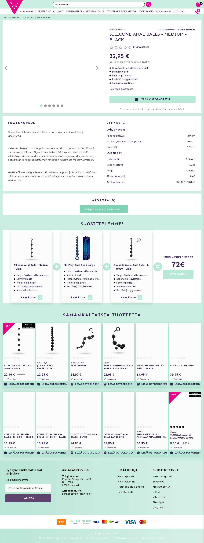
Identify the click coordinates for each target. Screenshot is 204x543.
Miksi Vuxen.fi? (126, 481)
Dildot (156, 492)
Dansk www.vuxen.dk (153, 538)
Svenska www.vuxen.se (68, 538)
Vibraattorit (160, 497)
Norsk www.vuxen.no (125, 538)
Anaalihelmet (43, 17)
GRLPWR (158, 507)
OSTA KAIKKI (178, 274)
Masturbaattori (162, 486)
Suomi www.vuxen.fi (97, 538)
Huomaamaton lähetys (130, 486)
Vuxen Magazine (162, 476)
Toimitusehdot (125, 492)
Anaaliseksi (28, 17)
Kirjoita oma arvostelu (104, 209)
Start (6, 17)
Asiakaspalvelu (126, 476)
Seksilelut (16, 17)
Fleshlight (158, 502)
